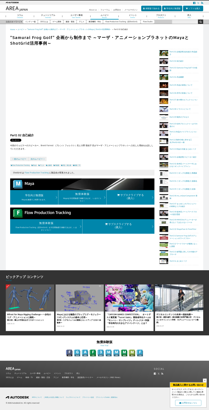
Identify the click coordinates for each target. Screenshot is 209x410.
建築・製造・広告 (43, 377)
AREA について (37, 397)
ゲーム (19, 377)
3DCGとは (10, 377)
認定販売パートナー (85, 377)
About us (93, 9)
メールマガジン (131, 9)
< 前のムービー (19, 159)
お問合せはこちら (188, 402)
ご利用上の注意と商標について (54, 397)
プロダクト (68, 373)
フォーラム (105, 9)
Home (12, 29)
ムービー (21, 29)
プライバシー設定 (88, 397)
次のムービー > (38, 159)
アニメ (56, 377)
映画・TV (29, 377)
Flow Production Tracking (37, 172)
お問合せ (117, 9)
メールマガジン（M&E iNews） (109, 377)
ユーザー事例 (35, 373)
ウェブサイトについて (73, 397)
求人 (78, 373)
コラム (8, 373)
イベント (57, 373)
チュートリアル (20, 373)
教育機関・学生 (68, 377)
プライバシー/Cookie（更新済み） (107, 397)
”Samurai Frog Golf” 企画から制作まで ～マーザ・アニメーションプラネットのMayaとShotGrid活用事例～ (69, 29)
